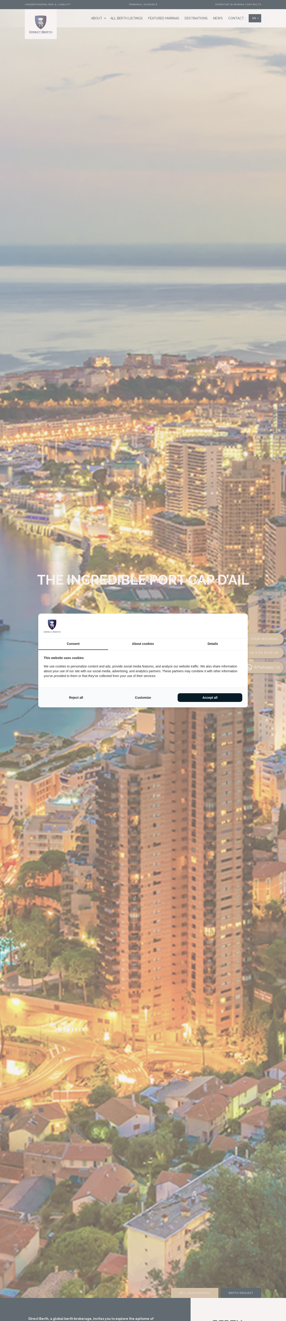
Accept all (209, 697)
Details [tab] (213, 644)
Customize (143, 697)
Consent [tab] (73, 644)
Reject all (76, 697)
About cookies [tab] (143, 644)
